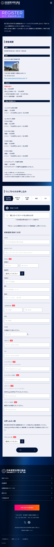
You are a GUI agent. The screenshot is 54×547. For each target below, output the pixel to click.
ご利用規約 (5, 539)
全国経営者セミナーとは (27, 488)
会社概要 (25, 539)
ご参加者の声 (27, 498)
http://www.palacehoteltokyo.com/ (15, 78)
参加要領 (27, 483)
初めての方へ (27, 478)
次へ (27, 450)
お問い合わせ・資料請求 (27, 507)
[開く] (51, 3)
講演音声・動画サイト (26, 530)
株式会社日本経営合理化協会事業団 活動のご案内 (27, 527)
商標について (15, 539)
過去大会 (27, 493)
